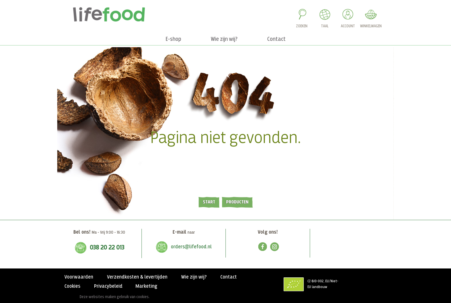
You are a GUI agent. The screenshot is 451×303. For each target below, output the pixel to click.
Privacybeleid (108, 286)
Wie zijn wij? (194, 277)
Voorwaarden (78, 277)
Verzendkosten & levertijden (137, 277)
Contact (228, 277)
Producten (237, 202)
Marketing (146, 286)
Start (209, 202)
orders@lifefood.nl (191, 246)
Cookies (72, 286)
